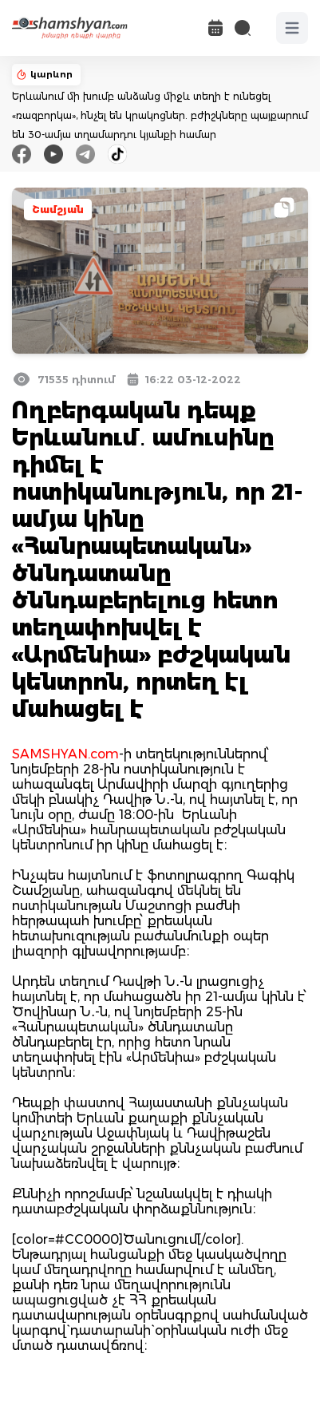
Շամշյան (58, 210)
